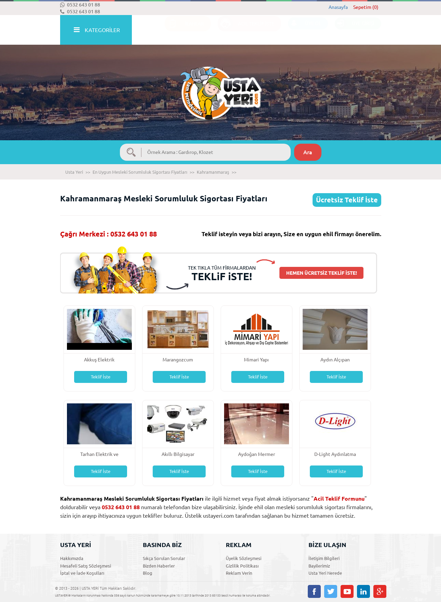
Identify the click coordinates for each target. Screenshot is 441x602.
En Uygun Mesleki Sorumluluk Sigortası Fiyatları (140, 172)
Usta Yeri (74, 172)
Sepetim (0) (365, 7)
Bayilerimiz (319, 565)
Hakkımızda (71, 558)
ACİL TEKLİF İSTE (246, 30)
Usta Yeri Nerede (325, 573)
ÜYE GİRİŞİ (354, 30)
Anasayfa (338, 7)
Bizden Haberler (159, 565)
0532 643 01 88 (80, 5)
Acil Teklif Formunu (339, 499)
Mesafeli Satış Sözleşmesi (85, 565)
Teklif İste (100, 376)
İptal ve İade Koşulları (82, 573)
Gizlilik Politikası (242, 565)
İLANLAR (184, 30)
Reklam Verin (239, 573)
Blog (147, 573)
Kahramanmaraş (213, 172)
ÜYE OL (304, 30)
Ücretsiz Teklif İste (347, 200)
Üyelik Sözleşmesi (243, 558)
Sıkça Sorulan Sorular (164, 558)
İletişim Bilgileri (324, 558)
